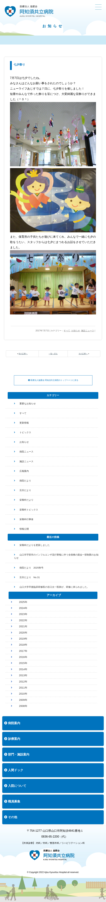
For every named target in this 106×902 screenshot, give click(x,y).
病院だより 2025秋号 (31, 567)
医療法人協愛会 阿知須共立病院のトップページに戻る (53, 380)
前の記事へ (23, 354)
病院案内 (12, 723)
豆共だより (25, 490)
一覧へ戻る (53, 354)
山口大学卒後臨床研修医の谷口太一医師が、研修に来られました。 (54, 587)
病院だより (25, 480)
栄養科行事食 (26, 519)
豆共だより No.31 (29, 577)
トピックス (25, 432)
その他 (10, 817)
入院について (15, 786)
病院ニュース (26, 451)
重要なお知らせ (27, 403)
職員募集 (12, 801)
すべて (67, 330)
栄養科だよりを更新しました (34, 545)
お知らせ (75, 330)
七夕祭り (19, 64)
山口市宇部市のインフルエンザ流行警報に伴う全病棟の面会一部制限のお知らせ (56, 556)
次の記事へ (83, 354)
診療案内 (12, 739)
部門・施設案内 (16, 754)
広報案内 (24, 471)
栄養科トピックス (28, 509)
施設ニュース (87, 330)
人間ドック (13, 770)
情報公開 (24, 529)
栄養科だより (26, 500)
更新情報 (24, 422)
